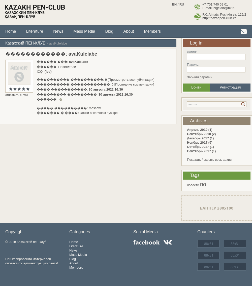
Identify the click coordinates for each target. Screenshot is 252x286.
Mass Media (84, 31)
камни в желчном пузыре (99, 113)
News (58, 31)
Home (10, 31)
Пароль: (193, 64)
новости (193, 185)
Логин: (192, 52)
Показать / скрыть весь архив (209, 159)
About (128, 31)
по (203, 184)
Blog (109, 31)
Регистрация (230, 87)
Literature (34, 31)
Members (152, 31)
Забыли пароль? (199, 77)
